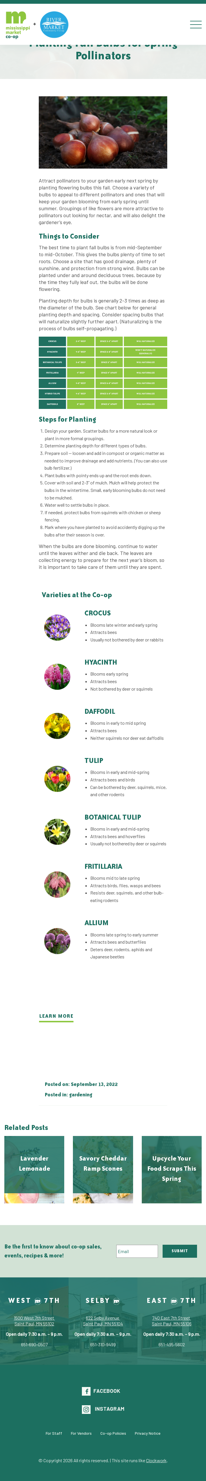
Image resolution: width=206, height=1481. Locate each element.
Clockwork (156, 1460)
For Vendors (81, 1432)
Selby (103, 1300)
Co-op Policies (113, 1432)
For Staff (54, 1432)
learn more (56, 1015)
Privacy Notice (148, 1432)
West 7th (34, 1300)
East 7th (172, 1300)
